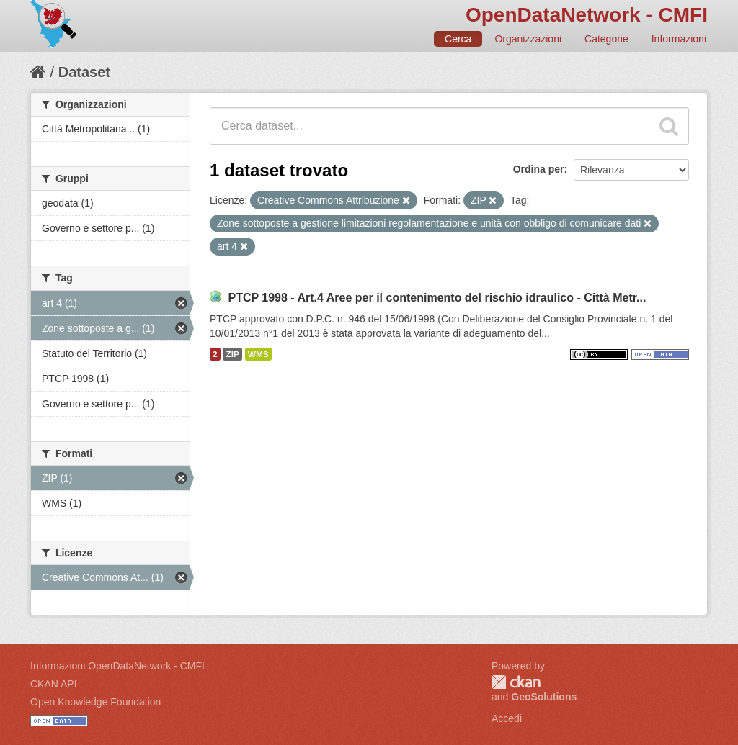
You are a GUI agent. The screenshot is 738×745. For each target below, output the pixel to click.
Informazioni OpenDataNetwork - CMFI (117, 666)
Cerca (458, 39)
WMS (258, 354)
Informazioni (679, 39)
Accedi (507, 718)
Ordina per (538, 169)
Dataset (84, 72)
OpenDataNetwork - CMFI (587, 15)
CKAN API (53, 684)
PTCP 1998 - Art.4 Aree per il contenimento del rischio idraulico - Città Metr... (437, 298)
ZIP (232, 354)
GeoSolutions (544, 697)
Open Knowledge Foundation (95, 702)
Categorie (606, 39)
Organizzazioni (527, 39)
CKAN (516, 682)
